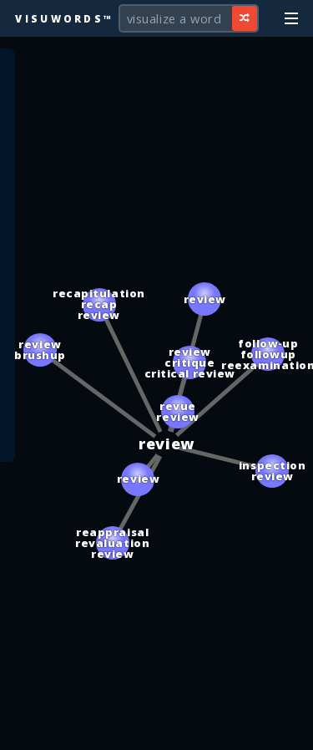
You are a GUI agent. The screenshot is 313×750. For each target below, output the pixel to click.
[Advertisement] (156, 729)
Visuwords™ (64, 18)
